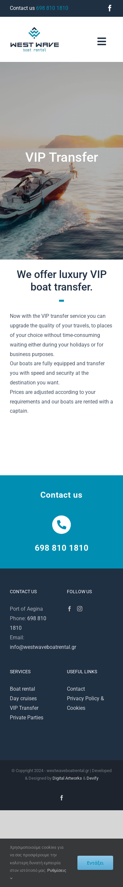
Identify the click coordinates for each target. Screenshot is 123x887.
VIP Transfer (24, 708)
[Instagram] (79, 608)
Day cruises (23, 698)
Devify (92, 778)
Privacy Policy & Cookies (85, 703)
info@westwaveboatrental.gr (43, 647)
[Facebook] (69, 608)
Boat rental (22, 689)
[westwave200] (34, 29)
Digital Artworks (67, 778)
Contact (76, 689)
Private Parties (26, 717)
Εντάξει (95, 863)
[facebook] (110, 8)
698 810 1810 (52, 8)
